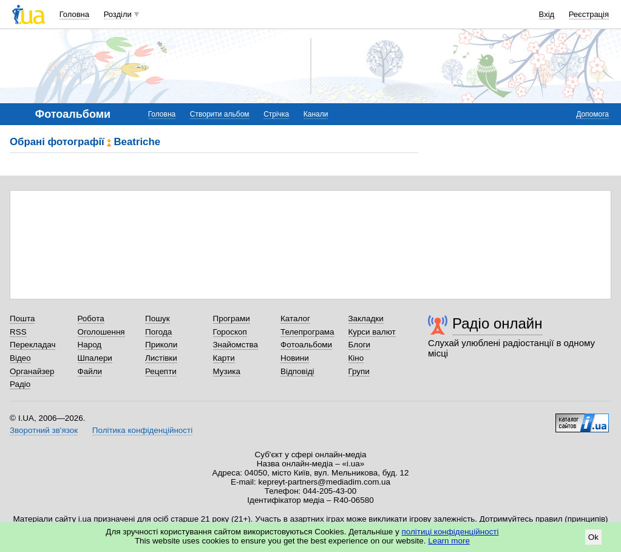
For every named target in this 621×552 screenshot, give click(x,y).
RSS (18, 331)
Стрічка (276, 114)
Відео (20, 358)
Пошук (157, 318)
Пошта (22, 318)
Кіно (356, 358)
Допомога (592, 114)
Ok (593, 537)
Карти (224, 358)
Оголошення (101, 331)
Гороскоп (230, 331)
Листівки (161, 358)
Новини (294, 358)
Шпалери (95, 358)
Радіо (20, 384)
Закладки (366, 318)
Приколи (161, 344)
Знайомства (236, 344)
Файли (90, 371)
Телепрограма (307, 331)
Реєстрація (589, 14)
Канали (316, 114)
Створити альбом (219, 114)
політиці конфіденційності (450, 531)
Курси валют (372, 331)
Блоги (359, 344)
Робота (91, 318)
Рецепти (161, 371)
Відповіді (297, 371)
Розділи (118, 14)
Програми (231, 318)
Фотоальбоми (306, 344)
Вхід (547, 14)
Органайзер (32, 371)
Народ (90, 344)
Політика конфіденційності (142, 430)
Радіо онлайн (497, 323)
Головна (74, 14)
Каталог (295, 318)
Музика (226, 371)
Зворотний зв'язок (44, 430)
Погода (158, 331)
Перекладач (32, 344)
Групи (359, 371)
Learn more (449, 540)
